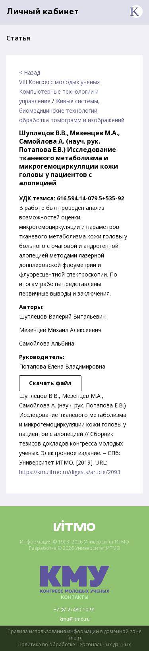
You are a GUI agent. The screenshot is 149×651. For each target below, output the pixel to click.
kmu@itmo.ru (75, 619)
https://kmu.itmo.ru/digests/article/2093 (69, 472)
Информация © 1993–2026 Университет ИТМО (74, 542)
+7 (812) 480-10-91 (74, 610)
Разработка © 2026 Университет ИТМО (74, 548)
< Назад (29, 72)
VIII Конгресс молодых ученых (59, 82)
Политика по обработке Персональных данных (74, 644)
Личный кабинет (42, 12)
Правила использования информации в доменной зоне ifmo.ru (74, 634)
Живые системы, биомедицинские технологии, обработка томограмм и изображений (71, 110)
